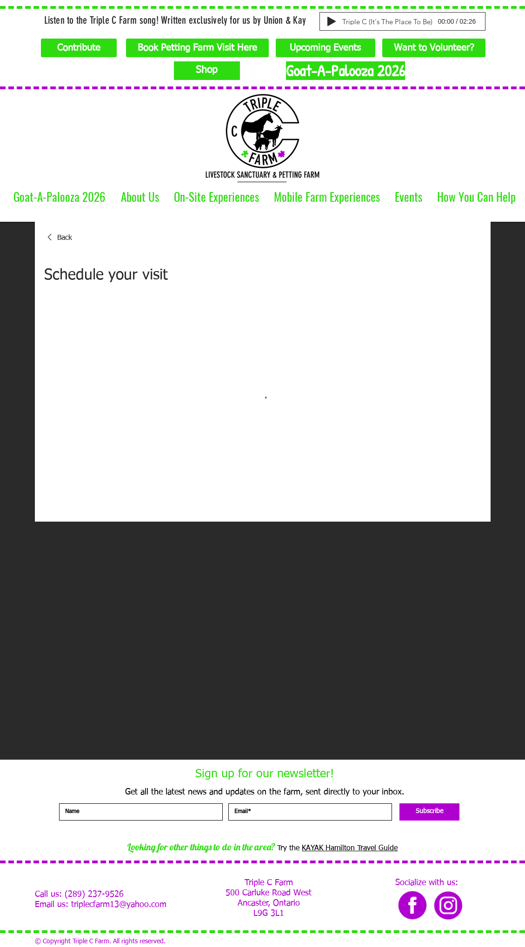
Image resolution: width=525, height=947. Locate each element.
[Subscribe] (429, 812)
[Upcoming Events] (325, 48)
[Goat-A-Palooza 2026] (345, 70)
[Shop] (207, 70)
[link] (58, 238)
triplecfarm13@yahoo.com (118, 905)
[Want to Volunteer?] (433, 48)
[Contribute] (79, 48)
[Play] (331, 21)
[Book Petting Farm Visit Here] (197, 48)
